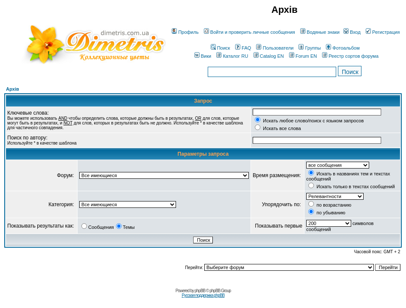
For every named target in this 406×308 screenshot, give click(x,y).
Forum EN (303, 56)
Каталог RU (232, 56)
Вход (352, 32)
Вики (202, 56)
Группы (310, 47)
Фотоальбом (343, 47)
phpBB (199, 290)
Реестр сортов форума (350, 56)
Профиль (185, 32)
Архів (12, 89)
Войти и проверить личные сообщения (249, 32)
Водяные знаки (320, 32)
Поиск (220, 47)
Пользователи (274, 47)
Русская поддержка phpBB (203, 295)
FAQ (243, 47)
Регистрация (383, 32)
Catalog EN (269, 56)
